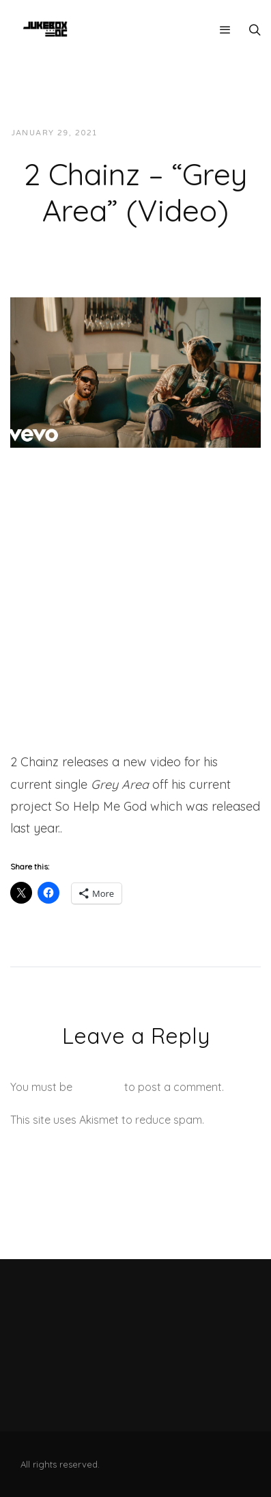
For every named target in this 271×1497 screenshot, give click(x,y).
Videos (231, 133)
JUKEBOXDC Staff (155, 133)
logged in (98, 1087)
